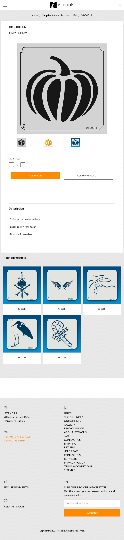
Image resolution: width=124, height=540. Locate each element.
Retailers (70, 458)
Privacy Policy (74, 462)
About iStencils (75, 432)
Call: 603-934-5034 (15, 440)
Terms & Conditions (78, 466)
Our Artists (72, 420)
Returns (70, 447)
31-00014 (22, 309)
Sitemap (69, 470)
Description (16, 208)
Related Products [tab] (15, 257)
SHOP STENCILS (74, 417)
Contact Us (72, 439)
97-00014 (62, 309)
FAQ (66, 435)
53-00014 (62, 357)
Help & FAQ (71, 451)
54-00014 (22, 357)
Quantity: (14, 158)
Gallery (69, 424)
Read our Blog (74, 428)
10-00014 (102, 309)
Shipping (70, 443)
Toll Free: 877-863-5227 (17, 436)
